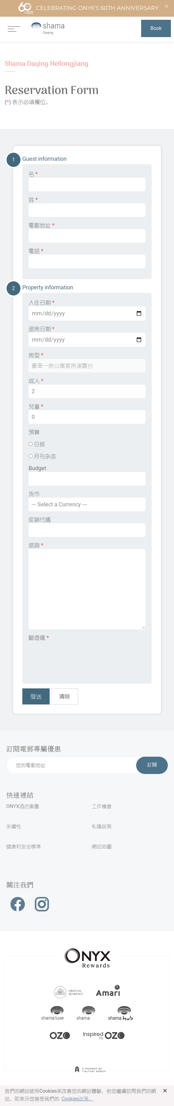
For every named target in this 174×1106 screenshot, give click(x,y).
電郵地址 (87, 232)
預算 (34, 432)
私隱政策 (102, 826)
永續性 (13, 826)
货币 (87, 501)
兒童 (87, 413)
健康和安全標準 (23, 846)
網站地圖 (102, 846)
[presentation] (76, 658)
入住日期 (87, 310)
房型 (87, 362)
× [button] (165, 1090)
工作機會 (102, 806)
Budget (87, 475)
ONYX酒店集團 (22, 806)
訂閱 (152, 765)
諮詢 (87, 585)
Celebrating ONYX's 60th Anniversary (88, 8)
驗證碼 (39, 637)
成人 (87, 387)
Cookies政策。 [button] (77, 1099)
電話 (87, 258)
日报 (37, 444)
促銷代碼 (87, 526)
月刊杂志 (42, 456)
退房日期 (87, 336)
